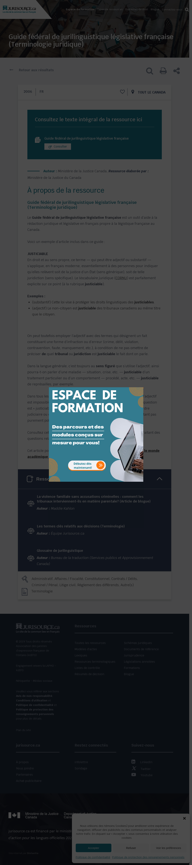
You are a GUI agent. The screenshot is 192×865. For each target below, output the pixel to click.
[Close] (140, 384)
